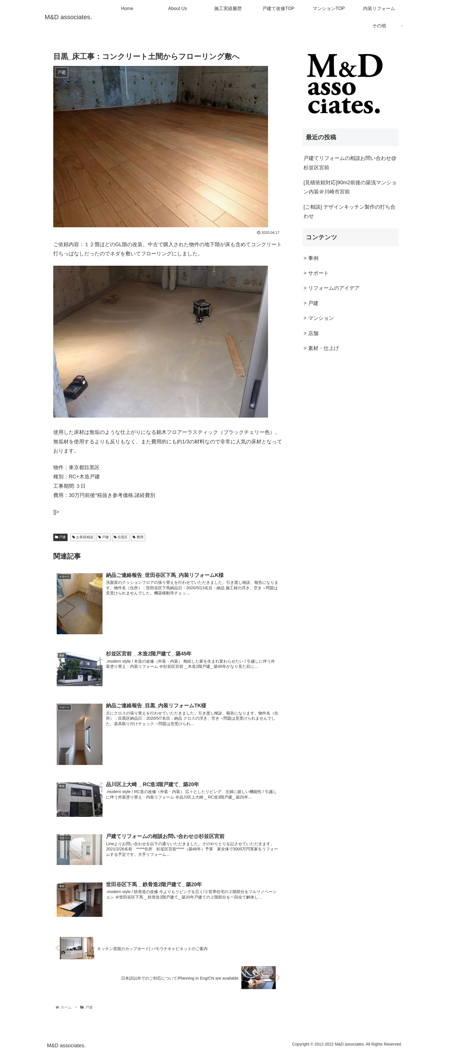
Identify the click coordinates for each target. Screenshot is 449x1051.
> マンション (319, 318)
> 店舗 (311, 333)
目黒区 (121, 537)
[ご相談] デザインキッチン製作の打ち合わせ (349, 211)
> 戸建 (311, 303)
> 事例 (311, 258)
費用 (138, 537)
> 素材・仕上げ (321, 348)
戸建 (60, 537)
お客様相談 (82, 537)
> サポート (316, 273)
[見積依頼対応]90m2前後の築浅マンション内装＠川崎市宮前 (350, 187)
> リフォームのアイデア (332, 288)
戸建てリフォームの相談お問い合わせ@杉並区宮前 (350, 162)
